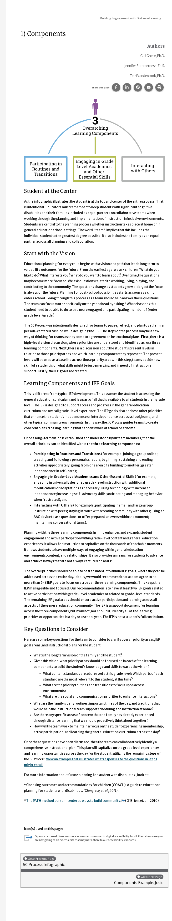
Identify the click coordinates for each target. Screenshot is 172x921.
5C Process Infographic (94, 861)
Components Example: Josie (93, 879)
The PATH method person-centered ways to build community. (75, 801)
